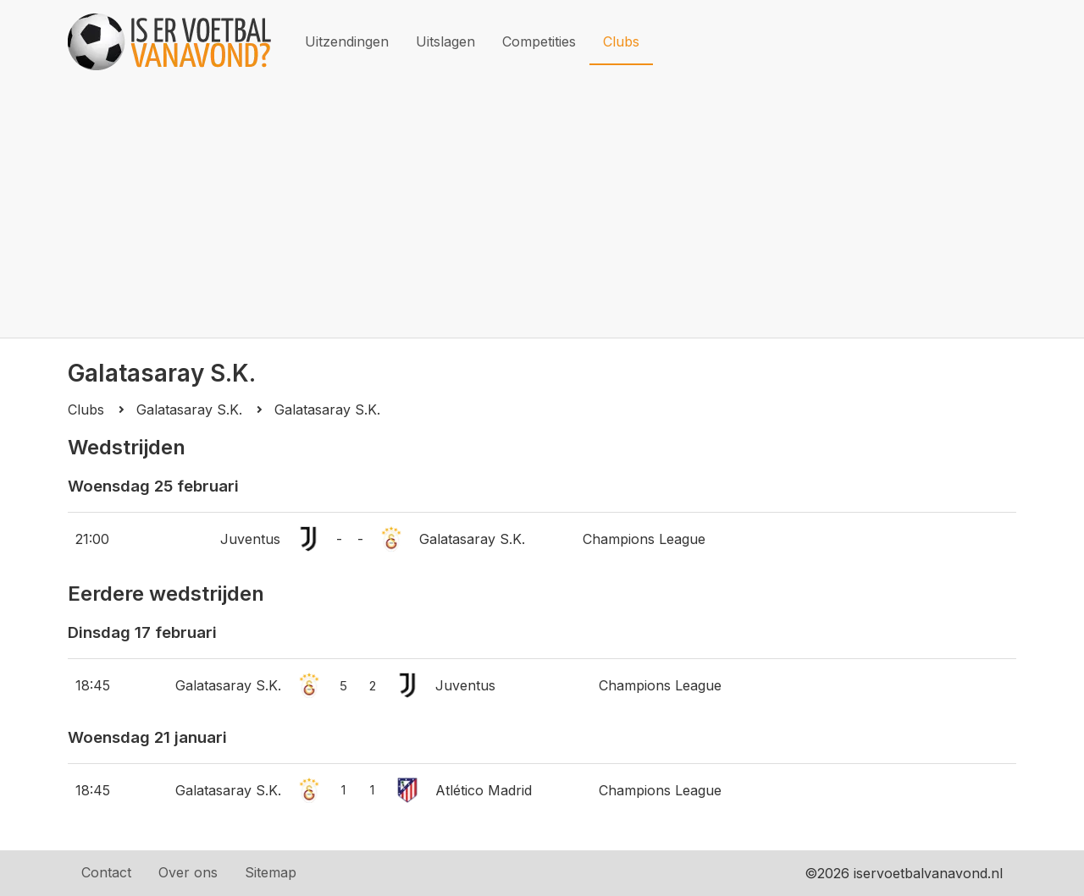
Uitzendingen (347, 41)
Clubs (621, 41)
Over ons (188, 872)
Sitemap (270, 872)
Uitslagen (445, 41)
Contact (106, 872)
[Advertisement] (542, 210)
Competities (539, 41)
